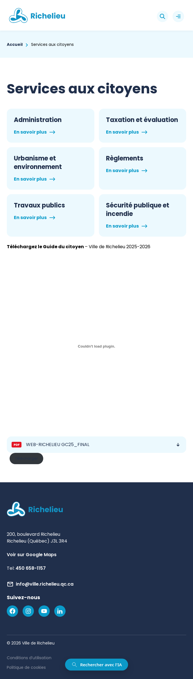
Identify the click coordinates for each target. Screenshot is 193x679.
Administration (38, 120)
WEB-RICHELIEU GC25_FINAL (57, 444)
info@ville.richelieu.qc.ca (44, 584)
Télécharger (26, 458)
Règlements (124, 158)
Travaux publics (39, 205)
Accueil (15, 44)
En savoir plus (30, 132)
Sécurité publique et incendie (137, 209)
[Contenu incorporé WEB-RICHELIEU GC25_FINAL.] (96, 346)
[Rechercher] (162, 16)
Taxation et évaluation (142, 120)
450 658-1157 (31, 568)
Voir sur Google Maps (32, 554)
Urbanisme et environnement (38, 162)
